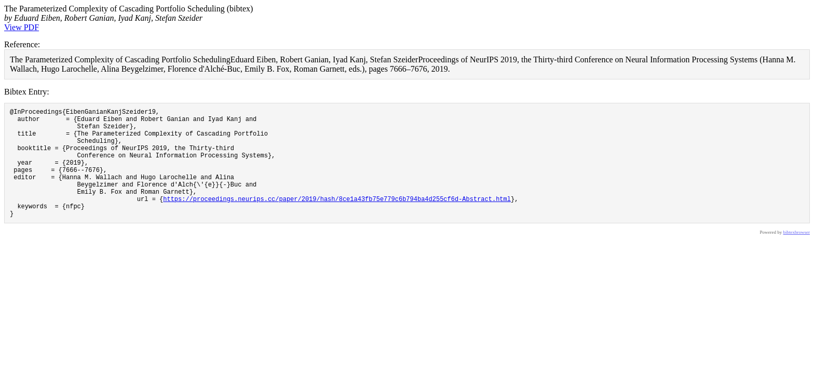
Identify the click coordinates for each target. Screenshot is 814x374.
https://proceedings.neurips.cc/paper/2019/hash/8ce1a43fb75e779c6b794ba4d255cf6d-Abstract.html (337, 219)
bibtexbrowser (796, 255)
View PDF (21, 27)
